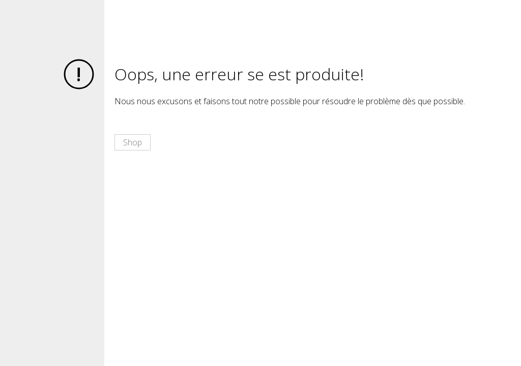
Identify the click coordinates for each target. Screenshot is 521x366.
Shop (132, 142)
